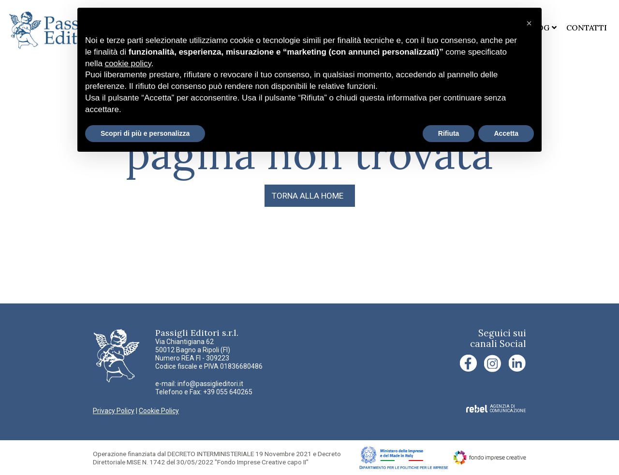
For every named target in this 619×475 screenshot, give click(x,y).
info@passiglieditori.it (210, 384)
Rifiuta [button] (448, 133)
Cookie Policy (159, 411)
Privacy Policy (113, 411)
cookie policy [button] (128, 63)
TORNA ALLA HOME (307, 196)
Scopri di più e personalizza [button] (145, 133)
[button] (529, 23)
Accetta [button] (506, 133)
